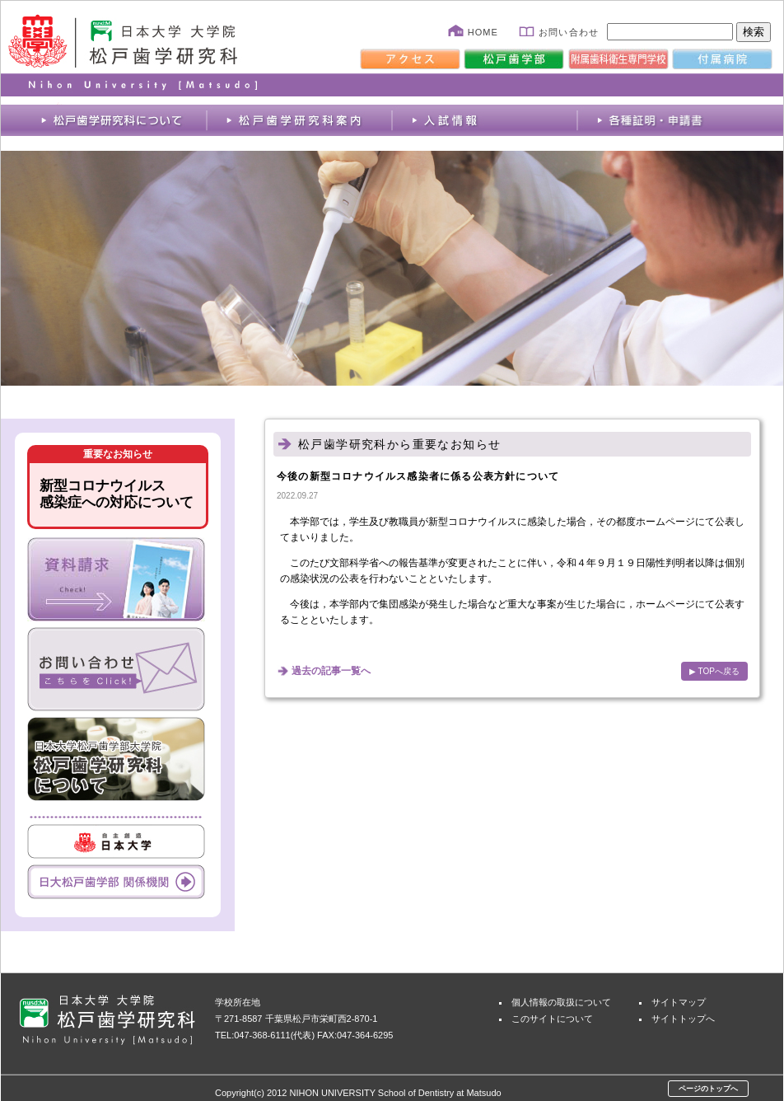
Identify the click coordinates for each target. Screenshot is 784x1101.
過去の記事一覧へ (331, 671)
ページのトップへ (708, 1089)
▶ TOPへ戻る (714, 671)
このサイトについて (552, 1019)
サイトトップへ (683, 1019)
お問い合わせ (569, 32)
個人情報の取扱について (561, 1002)
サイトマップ (678, 1002)
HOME (483, 32)
